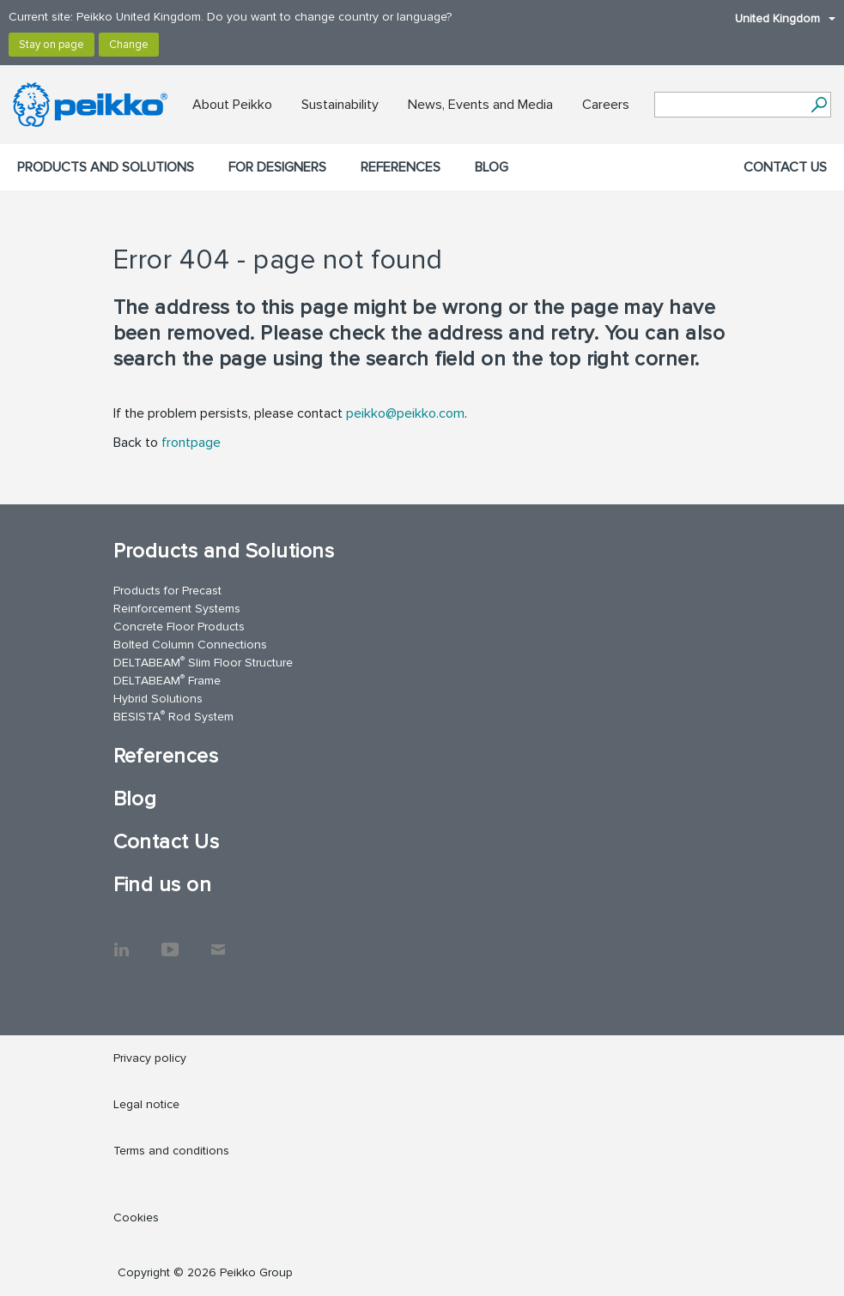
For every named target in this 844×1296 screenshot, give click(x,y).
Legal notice (146, 1104)
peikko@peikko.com (405, 413)
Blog (491, 167)
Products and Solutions (105, 167)
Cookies (136, 1217)
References (400, 167)
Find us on (162, 884)
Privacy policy (149, 1058)
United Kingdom (776, 18)
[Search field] (730, 105)
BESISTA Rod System (173, 716)
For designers (277, 167)
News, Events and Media (480, 104)
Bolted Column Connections (190, 644)
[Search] (818, 105)
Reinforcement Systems (176, 608)
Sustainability (340, 104)
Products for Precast (167, 590)
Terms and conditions (171, 1150)
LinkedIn (122, 940)
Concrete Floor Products (179, 626)
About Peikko (232, 104)
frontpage (191, 442)
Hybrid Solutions (158, 698)
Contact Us (785, 167)
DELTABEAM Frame (167, 680)
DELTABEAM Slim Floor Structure (203, 662)
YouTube (170, 940)
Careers (605, 104)
